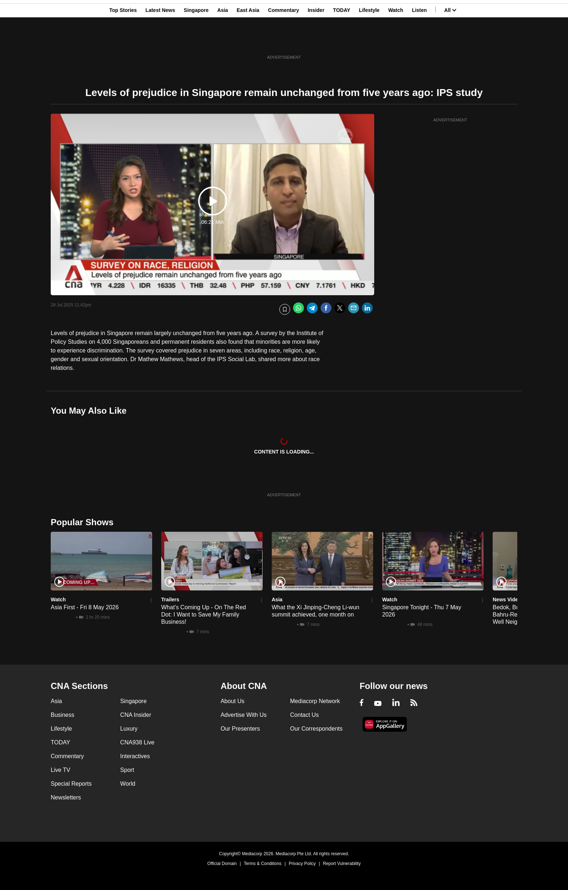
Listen (419, 41)
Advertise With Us (244, 715)
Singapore (196, 41)
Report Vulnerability (341, 863)
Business (62, 715)
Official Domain (222, 863)
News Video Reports (517, 599)
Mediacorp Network (315, 701)
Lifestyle (369, 41)
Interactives (135, 756)
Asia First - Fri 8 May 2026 (85, 607)
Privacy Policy (302, 863)
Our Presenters (240, 729)
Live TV (60, 770)
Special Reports (71, 784)
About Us (233, 701)
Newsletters (66, 797)
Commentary (283, 41)
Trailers (170, 599)
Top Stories (123, 41)
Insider (316, 41)
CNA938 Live (137, 742)
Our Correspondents (316, 729)
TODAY (341, 41)
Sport (127, 770)
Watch (395, 41)
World (127, 784)
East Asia (248, 41)
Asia (222, 41)
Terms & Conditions (262, 863)
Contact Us (304, 715)
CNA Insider (135, 715)
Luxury (129, 729)
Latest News (160, 41)
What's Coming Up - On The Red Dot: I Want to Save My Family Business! (203, 614)
